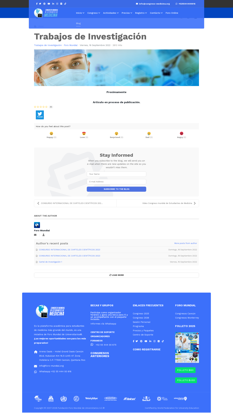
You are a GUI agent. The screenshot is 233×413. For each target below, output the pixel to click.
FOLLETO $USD (186, 380)
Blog (78, 23)
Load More (116, 275)
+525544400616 (185, 4)
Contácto (155, 13)
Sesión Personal (141, 322)
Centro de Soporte (143, 335)
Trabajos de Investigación (48, 45)
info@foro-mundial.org (51, 366)
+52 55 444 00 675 (106, 345)
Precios (126, 13)
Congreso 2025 (141, 314)
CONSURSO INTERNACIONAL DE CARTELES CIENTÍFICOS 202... (70, 203)
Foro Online (172, 13)
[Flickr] (61, 4)
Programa (138, 326)
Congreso (92, 13)
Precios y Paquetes (143, 331)
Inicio (79, 13)
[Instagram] (57, 4)
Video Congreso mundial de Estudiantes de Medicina (169, 203)
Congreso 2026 (141, 318)
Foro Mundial (71, 45)
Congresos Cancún (185, 314)
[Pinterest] (44, 4)
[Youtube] (49, 4)
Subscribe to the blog (116, 189)
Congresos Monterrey (187, 318)
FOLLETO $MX (185, 370)
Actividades (109, 13)
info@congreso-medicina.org (153, 4)
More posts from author (185, 244)
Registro (139, 13)
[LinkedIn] (53, 4)
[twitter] (40, 4)
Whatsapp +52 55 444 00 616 (55, 372)
